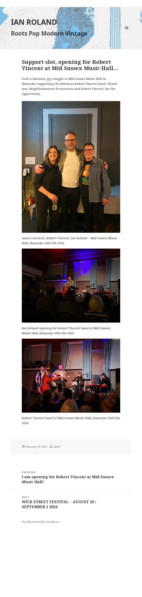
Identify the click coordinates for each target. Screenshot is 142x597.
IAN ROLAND (34, 22)
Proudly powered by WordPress (41, 522)
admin (56, 446)
